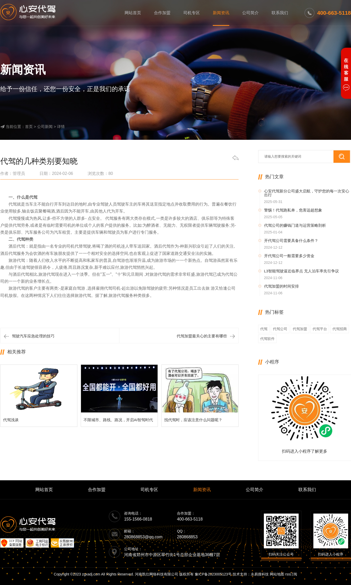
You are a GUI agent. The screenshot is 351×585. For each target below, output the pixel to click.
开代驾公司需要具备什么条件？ (291, 240)
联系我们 (280, 13)
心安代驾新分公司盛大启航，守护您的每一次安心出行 (306, 193)
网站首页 (133, 13)
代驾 (263, 329)
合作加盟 (162, 13)
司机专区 (191, 13)
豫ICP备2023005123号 (213, 574)
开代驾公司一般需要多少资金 (289, 256)
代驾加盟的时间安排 (281, 286)
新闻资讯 (221, 13)
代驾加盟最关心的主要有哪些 (202, 336)
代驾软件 (267, 339)
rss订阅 (291, 574)
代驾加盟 (300, 329)
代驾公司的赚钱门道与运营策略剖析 (295, 225)
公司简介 (250, 13)
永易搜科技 (260, 574)
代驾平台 (320, 329)
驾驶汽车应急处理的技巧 (33, 336)
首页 (29, 126)
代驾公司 (280, 329)
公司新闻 (45, 126)
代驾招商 (339, 329)
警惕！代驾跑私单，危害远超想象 (293, 210)
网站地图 (277, 574)
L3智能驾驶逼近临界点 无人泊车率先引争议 (301, 271)
